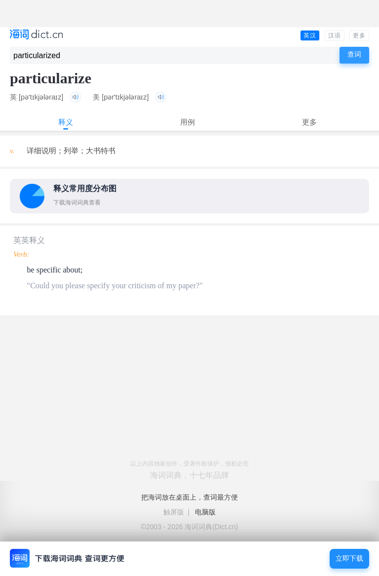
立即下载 (349, 558)
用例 (187, 122)
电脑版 (205, 512)
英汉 (309, 35)
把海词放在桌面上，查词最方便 (189, 497)
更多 (359, 35)
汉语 (334, 35)
